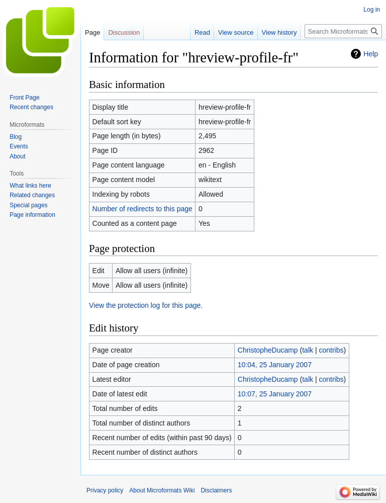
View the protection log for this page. (146, 305)
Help (370, 54)
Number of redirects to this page (142, 209)
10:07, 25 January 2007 (275, 394)
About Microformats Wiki (162, 490)
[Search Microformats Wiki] (343, 31)
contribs (331, 350)
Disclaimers (216, 490)
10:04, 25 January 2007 (275, 365)
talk (307, 350)
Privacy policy (104, 490)
